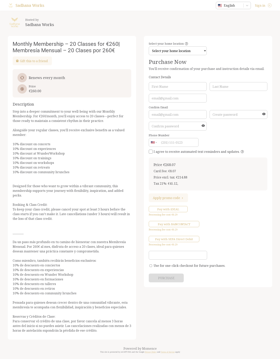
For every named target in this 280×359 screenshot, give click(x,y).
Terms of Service (168, 352)
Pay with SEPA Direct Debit (174, 239)
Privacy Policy (151, 352)
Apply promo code (168, 198)
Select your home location (166, 43)
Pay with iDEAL (168, 209)
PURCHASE (166, 278)
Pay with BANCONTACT (174, 224)
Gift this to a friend (32, 61)
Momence (149, 348)
